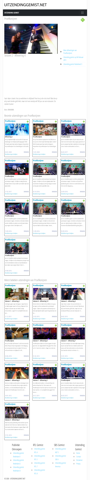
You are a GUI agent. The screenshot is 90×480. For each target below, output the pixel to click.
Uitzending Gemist (11, 12)
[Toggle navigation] (82, 12)
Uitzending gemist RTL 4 (39, 451)
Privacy (78, 463)
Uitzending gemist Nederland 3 (72, 64)
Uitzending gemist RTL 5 (39, 458)
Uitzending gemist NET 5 (60, 451)
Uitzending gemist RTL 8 (39, 472)
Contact (78, 456)
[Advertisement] (31, 74)
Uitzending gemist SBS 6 (60, 458)
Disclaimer (79, 460)
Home (78, 453)
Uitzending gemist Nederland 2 (18, 462)
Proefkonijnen (10, 18)
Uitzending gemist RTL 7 (39, 465)
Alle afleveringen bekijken (11, 154)
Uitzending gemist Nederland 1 (18, 455)
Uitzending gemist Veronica (60, 465)
